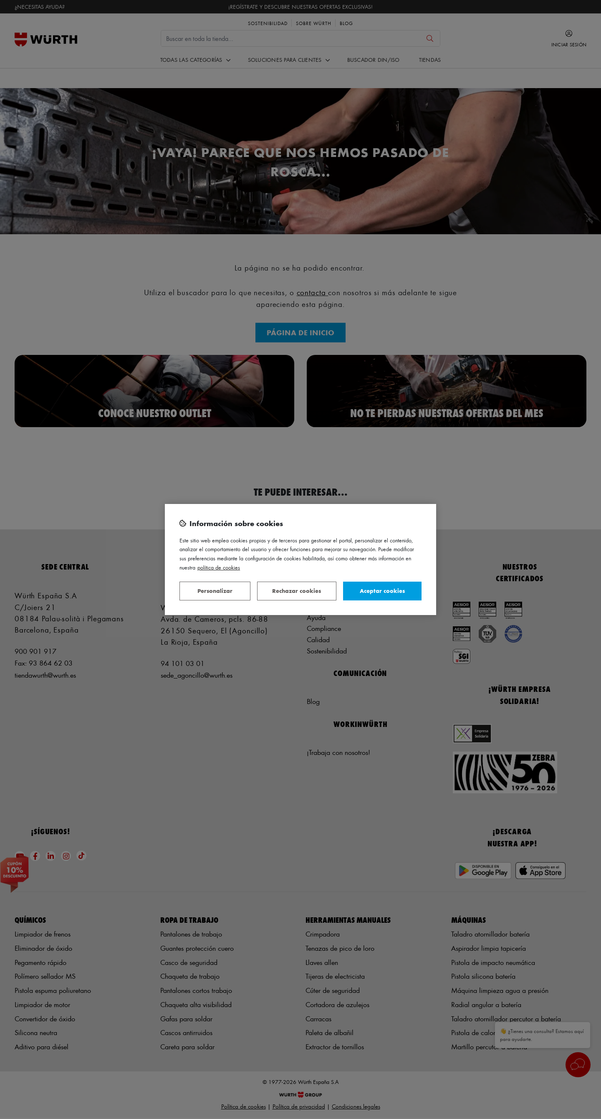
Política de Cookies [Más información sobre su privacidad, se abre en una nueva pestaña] (218, 567)
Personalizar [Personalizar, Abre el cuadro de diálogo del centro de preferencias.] (214, 590)
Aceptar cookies (382, 590)
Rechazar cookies (296, 590)
